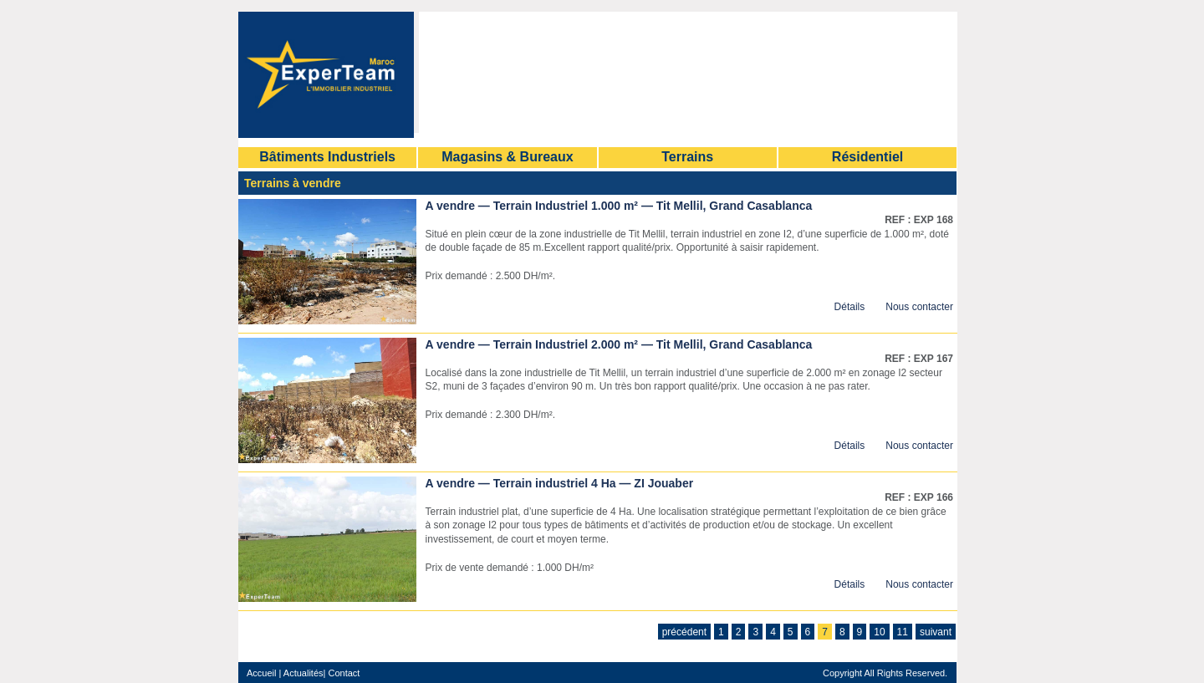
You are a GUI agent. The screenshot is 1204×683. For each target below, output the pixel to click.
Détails (849, 307)
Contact (342, 673)
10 (879, 632)
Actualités (303, 673)
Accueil (261, 673)
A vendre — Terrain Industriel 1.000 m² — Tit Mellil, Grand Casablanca (619, 205)
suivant (935, 632)
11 (902, 632)
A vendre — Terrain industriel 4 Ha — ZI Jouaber (560, 483)
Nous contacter (919, 307)
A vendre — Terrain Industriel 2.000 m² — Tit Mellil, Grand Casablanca (619, 344)
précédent (684, 632)
